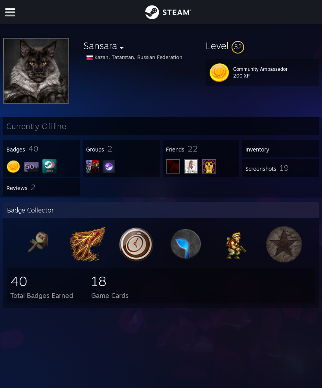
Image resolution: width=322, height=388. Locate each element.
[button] (262, 46)
